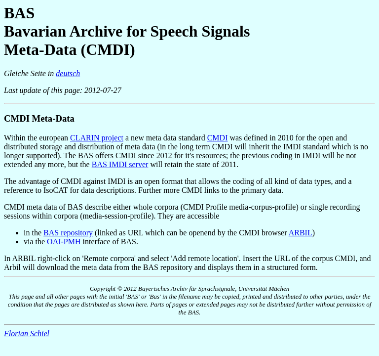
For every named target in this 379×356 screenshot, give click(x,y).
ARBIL (300, 232)
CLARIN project (96, 138)
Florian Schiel (26, 333)
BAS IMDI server (120, 164)
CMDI (217, 138)
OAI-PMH (63, 241)
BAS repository (68, 232)
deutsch (68, 73)
